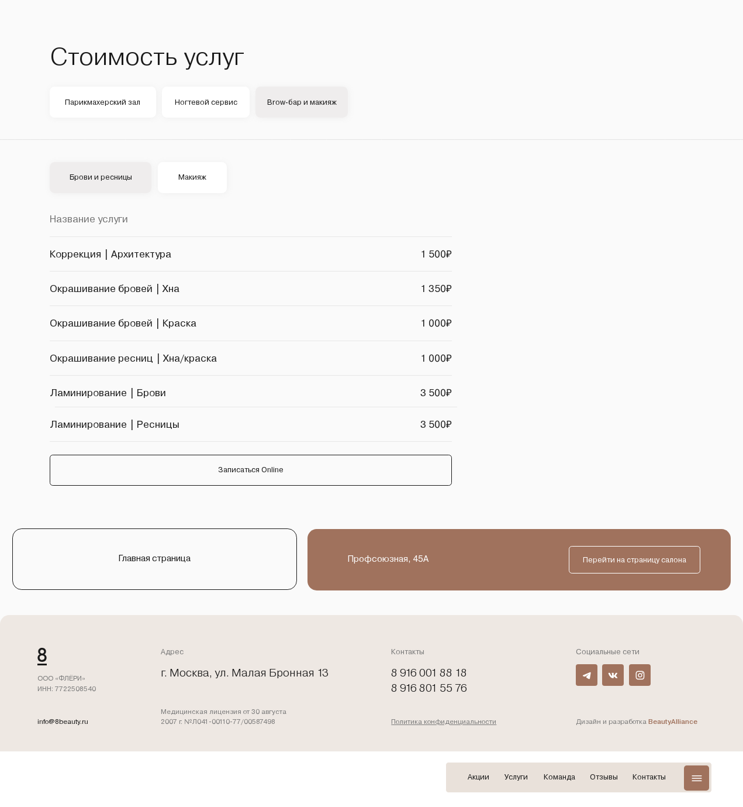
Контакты (649, 776)
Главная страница (154, 558)
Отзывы (604, 776)
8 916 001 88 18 (429, 672)
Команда (559, 776)
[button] (696, 777)
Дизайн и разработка (636, 721)
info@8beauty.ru (62, 721)
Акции (478, 776)
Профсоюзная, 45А (387, 559)
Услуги (516, 776)
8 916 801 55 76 (429, 688)
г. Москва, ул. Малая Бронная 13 (245, 672)
